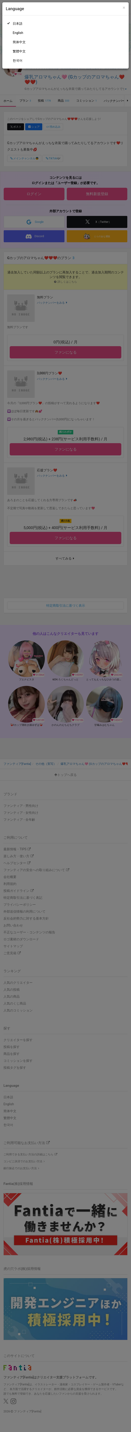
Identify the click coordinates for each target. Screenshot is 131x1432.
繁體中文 (19, 51)
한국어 (17, 60)
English (18, 33)
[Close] (124, 7)
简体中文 (19, 42)
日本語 (17, 23)
